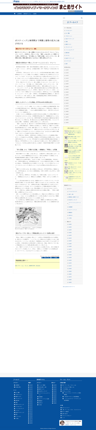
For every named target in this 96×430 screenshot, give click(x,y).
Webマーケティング (70, 38)
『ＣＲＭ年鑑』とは (66, 389)
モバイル (67, 55)
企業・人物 (71, 194)
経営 (66, 63)
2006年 (70, 279)
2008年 (70, 274)
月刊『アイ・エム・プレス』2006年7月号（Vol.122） (28, 265)
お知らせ (70, 215)
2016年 (70, 251)
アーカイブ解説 (42, 385)
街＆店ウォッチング (73, 199)
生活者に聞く (18, 387)
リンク (63, 417)
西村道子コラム (27, 13)
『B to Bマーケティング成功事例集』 (72, 396)
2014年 (70, 257)
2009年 (70, 271)
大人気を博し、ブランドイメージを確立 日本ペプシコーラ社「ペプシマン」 (74, 173)
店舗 (66, 41)
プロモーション (69, 36)
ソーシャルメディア (70, 49)
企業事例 (19, 13)
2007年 (70, 276)
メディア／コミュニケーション (75, 203)
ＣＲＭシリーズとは (66, 391)
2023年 (70, 232)
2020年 (70, 240)
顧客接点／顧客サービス (74, 197)
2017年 (70, 249)
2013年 (70, 260)
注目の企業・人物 (42, 387)
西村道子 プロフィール (70, 424)
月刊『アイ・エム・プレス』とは (69, 385)
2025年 (70, 227)
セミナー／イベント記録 (44, 398)
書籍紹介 (70, 212)
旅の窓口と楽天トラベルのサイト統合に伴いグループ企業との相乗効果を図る (74, 133)
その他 (70, 218)
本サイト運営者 (65, 411)
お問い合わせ (71, 11)
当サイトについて (78, 11)
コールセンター (69, 30)
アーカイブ (16, 379)
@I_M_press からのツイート (69, 286)
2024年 (70, 229)
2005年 (70, 282)
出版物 (34, 13)
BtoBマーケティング (70, 58)
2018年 (70, 246)
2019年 (70, 243)
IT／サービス (68, 60)
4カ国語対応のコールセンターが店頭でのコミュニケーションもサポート (74, 178)
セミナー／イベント (73, 209)
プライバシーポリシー (66, 415)
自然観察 (70, 206)
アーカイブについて (73, 191)
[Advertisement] (37, 26)
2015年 (70, 254)
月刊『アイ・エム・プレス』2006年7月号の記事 (49, 256)
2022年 (70, 235)
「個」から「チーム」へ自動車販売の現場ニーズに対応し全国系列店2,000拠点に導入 (74, 146)
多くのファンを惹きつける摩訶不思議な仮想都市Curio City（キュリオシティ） (74, 152)
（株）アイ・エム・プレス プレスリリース (71, 409)
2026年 (70, 224)
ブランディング (69, 47)
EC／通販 (68, 33)
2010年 (70, 268)
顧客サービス (68, 44)
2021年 (70, 238)
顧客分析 (67, 52)
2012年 (70, 263)
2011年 (70, 265)
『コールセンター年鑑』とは (68, 387)
